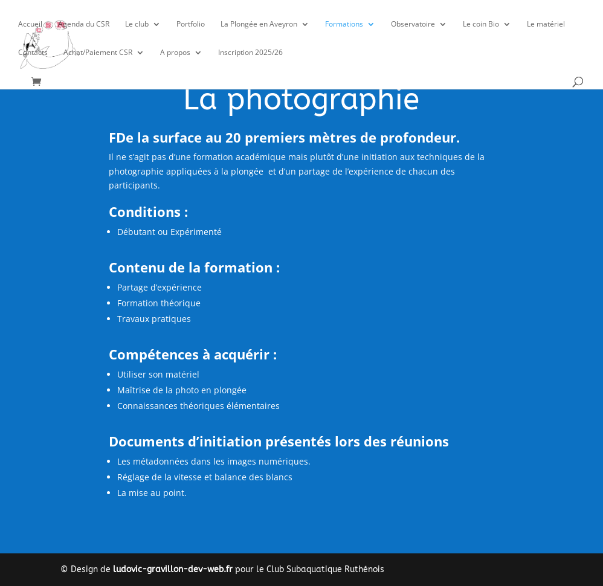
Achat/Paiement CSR (97, 52)
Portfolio (190, 24)
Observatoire (413, 24)
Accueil (30, 24)
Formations (344, 24)
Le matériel (546, 24)
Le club (137, 24)
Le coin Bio (481, 24)
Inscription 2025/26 (250, 52)
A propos (175, 52)
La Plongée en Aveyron (259, 24)
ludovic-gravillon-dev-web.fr (173, 569)
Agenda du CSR (83, 24)
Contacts (33, 52)
